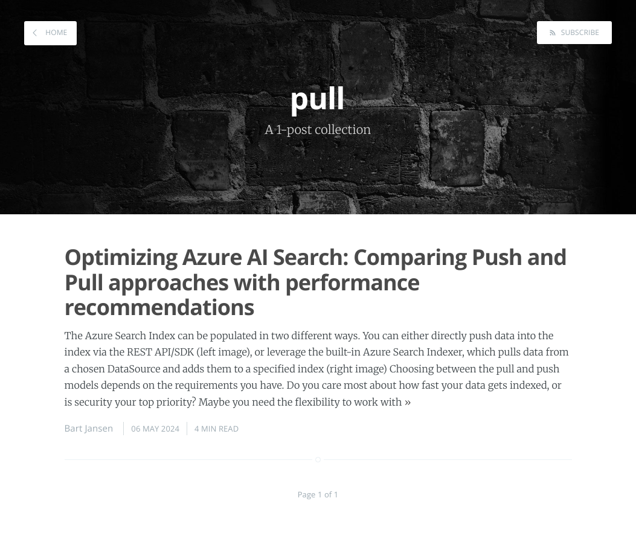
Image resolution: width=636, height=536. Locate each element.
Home (55, 32)
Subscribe (579, 32)
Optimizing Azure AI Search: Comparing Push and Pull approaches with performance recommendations (316, 282)
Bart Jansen (89, 429)
